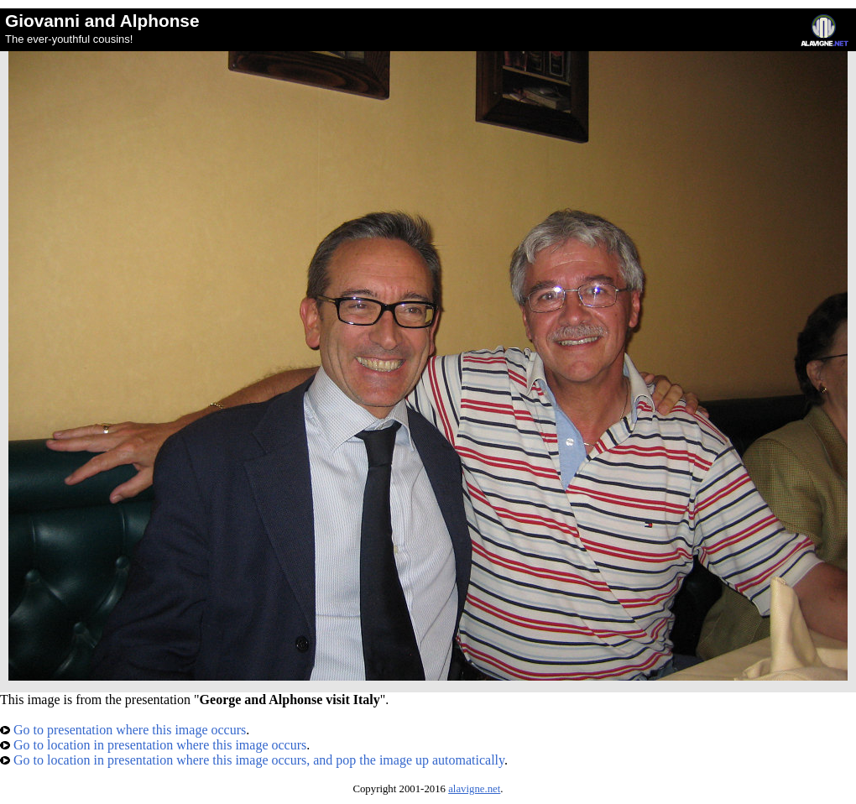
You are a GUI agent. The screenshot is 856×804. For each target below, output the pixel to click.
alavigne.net (474, 789)
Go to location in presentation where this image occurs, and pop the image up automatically (252, 760)
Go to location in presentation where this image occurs (153, 745)
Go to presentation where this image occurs (123, 730)
